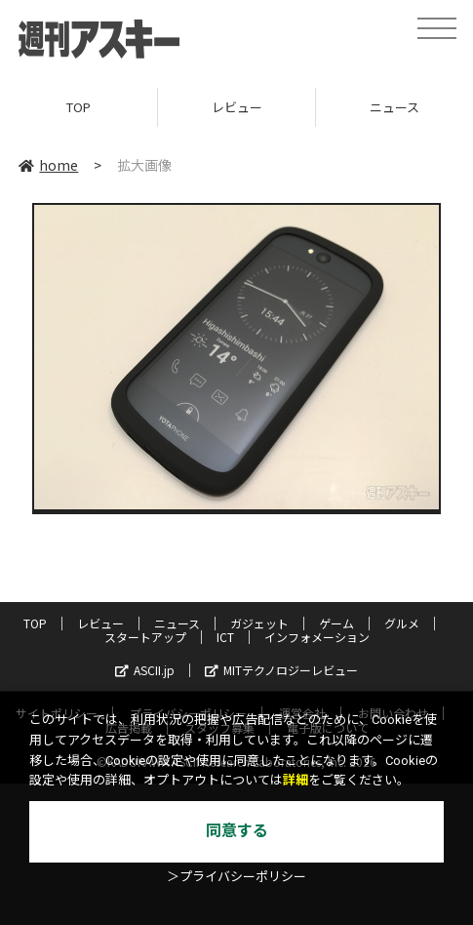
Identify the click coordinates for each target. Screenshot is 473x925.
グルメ (401, 623)
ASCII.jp (145, 670)
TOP (78, 107)
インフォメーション (317, 636)
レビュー (237, 107)
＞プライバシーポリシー (236, 876)
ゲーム (336, 623)
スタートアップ (145, 636)
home (48, 165)
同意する (237, 831)
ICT (225, 636)
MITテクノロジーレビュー (281, 670)
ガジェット (259, 623)
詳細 (295, 780)
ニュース (177, 623)
